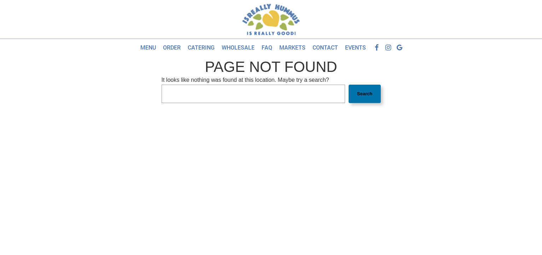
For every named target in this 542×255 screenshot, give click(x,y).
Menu (148, 47)
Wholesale (238, 47)
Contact (325, 47)
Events (355, 47)
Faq (267, 47)
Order (172, 47)
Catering (201, 47)
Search (364, 93)
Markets (292, 47)
